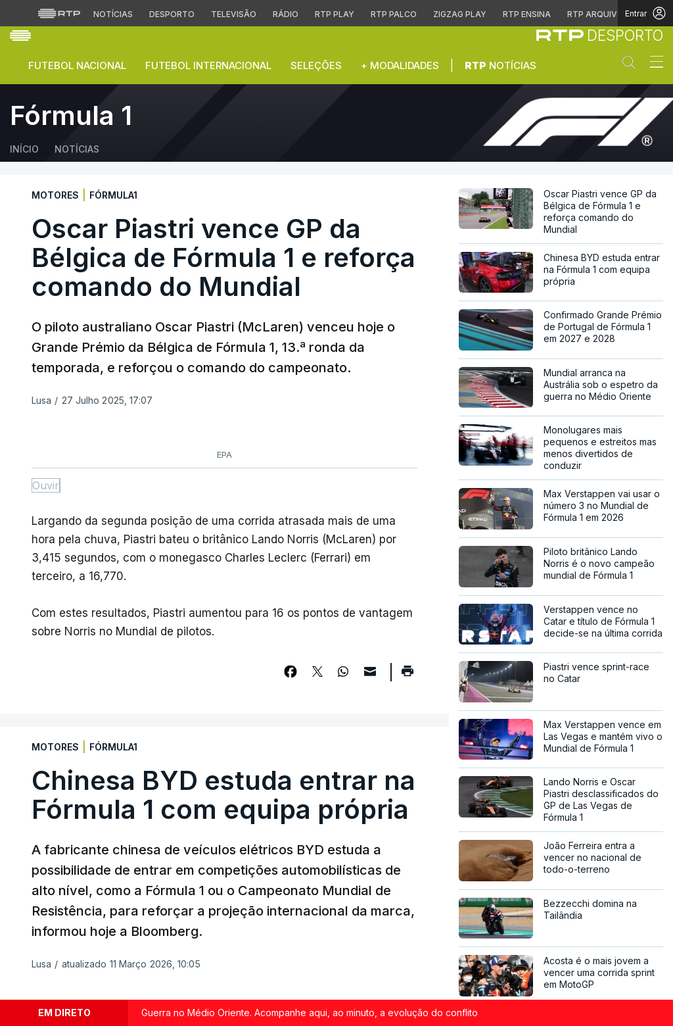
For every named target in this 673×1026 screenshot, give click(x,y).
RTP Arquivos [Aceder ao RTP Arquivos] (598, 14)
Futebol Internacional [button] (208, 65)
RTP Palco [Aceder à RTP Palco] (394, 14)
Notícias (500, 65)
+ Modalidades (400, 65)
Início (24, 149)
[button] (632, 65)
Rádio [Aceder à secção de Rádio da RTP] (285, 14)
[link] (599, 35)
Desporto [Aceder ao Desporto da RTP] (172, 14)
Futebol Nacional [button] (77, 65)
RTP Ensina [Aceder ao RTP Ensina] (527, 14)
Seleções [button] (316, 65)
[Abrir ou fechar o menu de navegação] (652, 63)
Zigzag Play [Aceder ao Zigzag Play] (459, 14)
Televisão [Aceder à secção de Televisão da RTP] (233, 14)
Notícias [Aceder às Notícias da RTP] (113, 14)
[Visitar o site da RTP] (59, 13)
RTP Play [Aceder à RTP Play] (334, 14)
